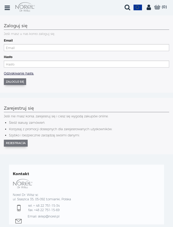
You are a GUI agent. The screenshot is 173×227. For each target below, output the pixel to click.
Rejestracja (16, 143)
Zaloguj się (15, 81)
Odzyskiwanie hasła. (19, 73)
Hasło (8, 57)
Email (8, 40)
